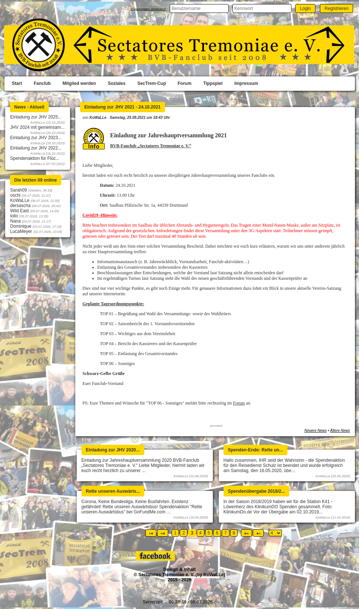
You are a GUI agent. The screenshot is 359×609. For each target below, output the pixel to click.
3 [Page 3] (192, 533)
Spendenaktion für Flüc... (34, 158)
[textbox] (199, 8)
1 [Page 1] (175, 533)
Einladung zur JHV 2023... (36, 137)
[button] (305, 8)
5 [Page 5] (209, 533)
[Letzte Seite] (258, 533)
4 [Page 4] (200, 533)
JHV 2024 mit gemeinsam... (37, 127)
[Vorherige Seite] (162, 533)
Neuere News (315, 431)
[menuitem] (17, 84)
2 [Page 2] (183, 533)
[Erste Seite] (150, 533)
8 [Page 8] (234, 533)
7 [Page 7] (225, 533)
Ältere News (340, 431)
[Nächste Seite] (246, 533)
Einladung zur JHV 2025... (36, 117)
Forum (239, 403)
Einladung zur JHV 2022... (36, 148)
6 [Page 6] (217, 533)
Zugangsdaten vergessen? (148, 9)
